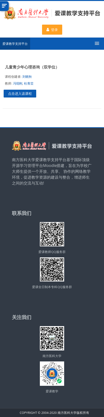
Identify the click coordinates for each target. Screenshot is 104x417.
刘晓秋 (27, 76)
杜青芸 (29, 83)
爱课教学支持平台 (15, 43)
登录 (52, 29)
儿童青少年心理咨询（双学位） (32, 67)
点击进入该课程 (20, 93)
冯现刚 (17, 83)
